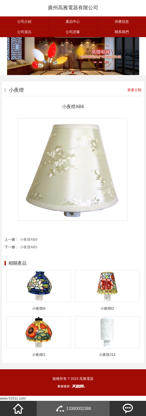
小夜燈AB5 (28, 247)
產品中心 (73, 21)
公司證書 (73, 32)
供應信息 (122, 21)
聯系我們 (122, 32)
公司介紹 (24, 21)
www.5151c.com (13, 398)
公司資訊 (24, 32)
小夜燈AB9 (28, 239)
